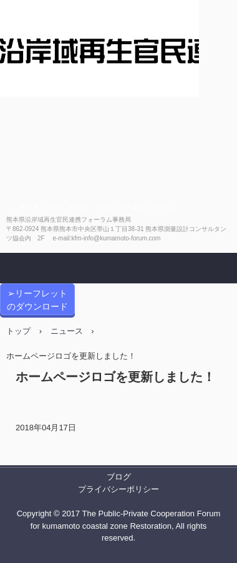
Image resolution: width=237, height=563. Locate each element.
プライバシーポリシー (118, 489)
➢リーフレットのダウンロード (37, 299)
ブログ (119, 476)
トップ (18, 331)
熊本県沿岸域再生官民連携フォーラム (99, 102)
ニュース (67, 331)
